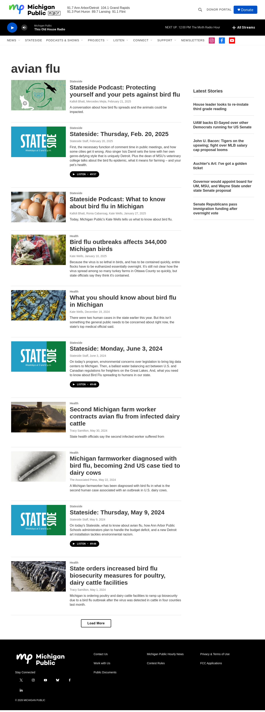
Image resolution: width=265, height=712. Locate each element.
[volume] (24, 29)
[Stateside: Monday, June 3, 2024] (38, 358)
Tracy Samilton (79, 432)
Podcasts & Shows (62, 42)
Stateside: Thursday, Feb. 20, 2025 (119, 135)
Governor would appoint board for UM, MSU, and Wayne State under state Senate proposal (222, 187)
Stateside (33, 42)
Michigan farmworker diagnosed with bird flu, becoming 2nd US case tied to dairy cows (125, 467)
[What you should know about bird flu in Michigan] (38, 307)
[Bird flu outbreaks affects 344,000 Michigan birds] (38, 251)
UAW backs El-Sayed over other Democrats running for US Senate (222, 126)
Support (164, 42)
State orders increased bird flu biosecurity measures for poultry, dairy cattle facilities (118, 577)
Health (74, 237)
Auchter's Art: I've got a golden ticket (220, 167)
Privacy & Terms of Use (215, 656)
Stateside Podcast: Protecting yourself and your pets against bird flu (125, 93)
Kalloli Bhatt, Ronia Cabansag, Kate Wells (96, 215)
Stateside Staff (79, 143)
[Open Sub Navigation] (19, 42)
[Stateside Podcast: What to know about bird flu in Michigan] (38, 209)
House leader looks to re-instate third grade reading (221, 108)
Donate (248, 11)
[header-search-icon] (200, 10)
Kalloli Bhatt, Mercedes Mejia (88, 103)
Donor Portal (219, 10)
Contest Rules (156, 665)
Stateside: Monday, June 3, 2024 (116, 350)
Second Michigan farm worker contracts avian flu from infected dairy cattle (125, 418)
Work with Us (102, 665)
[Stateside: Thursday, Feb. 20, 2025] (38, 143)
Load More (96, 625)
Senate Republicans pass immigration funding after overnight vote (215, 210)
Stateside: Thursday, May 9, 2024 (117, 514)
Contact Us (101, 656)
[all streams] (243, 29)
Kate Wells (76, 258)
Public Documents (105, 674)
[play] (12, 29)
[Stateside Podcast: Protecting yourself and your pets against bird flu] (38, 97)
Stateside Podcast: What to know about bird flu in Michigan (117, 204)
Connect (141, 42)
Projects (96, 42)
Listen (119, 42)
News (11, 42)
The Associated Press (83, 481)
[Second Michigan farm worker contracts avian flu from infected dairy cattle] (38, 419)
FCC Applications (211, 665)
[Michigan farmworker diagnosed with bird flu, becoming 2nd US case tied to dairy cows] (38, 468)
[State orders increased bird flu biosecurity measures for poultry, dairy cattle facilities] (38, 578)
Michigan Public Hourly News (165, 656)
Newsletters (193, 42)
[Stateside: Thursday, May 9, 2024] (38, 522)
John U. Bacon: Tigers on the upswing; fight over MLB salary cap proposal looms (220, 147)
